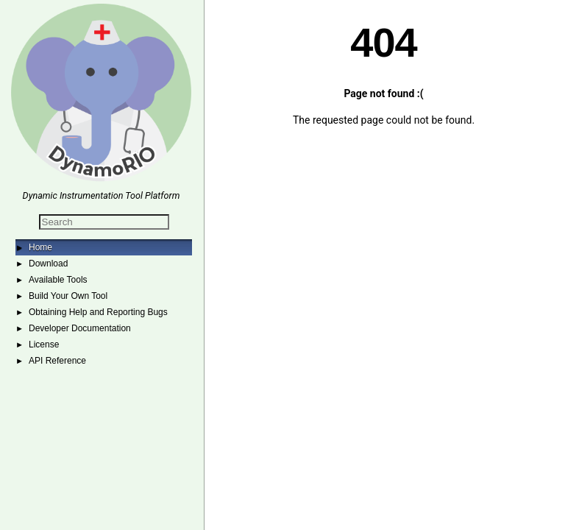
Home (40, 247)
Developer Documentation (80, 328)
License (44, 344)
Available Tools (58, 280)
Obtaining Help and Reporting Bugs (98, 312)
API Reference (57, 361)
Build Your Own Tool (68, 296)
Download (48, 263)
